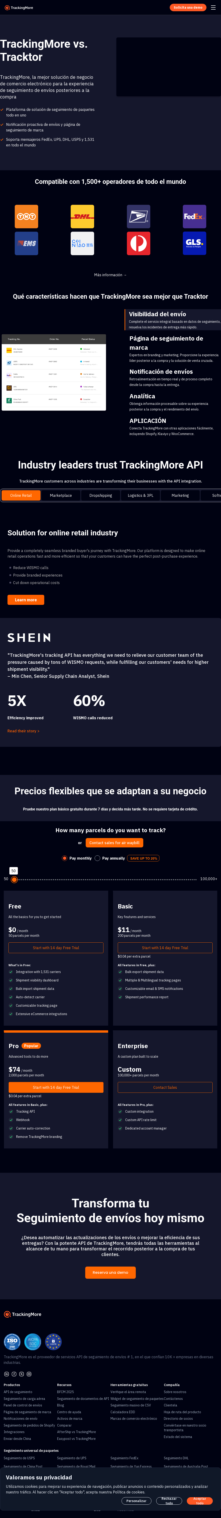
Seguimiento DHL (176, 1458)
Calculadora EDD (122, 1412)
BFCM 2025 (65, 1392)
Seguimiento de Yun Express (131, 1466)
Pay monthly (81, 858)
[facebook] (14, 1373)
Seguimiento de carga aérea (24, 1399)
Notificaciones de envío (20, 1418)
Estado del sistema (178, 1437)
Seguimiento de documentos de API (83, 1399)
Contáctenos (173, 1399)
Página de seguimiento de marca (27, 1412)
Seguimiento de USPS (19, 1458)
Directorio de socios (178, 1418)
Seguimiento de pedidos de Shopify (29, 1425)
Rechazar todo (169, 1501)
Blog (60, 1405)
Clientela (170, 1405)
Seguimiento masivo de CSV (130, 1405)
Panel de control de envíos (23, 1405)
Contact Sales (165, 1087)
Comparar (64, 1425)
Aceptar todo (199, 1501)
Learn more (26, 600)
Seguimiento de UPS (71, 1458)
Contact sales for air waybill (114, 842)
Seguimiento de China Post (23, 1466)
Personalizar (136, 1501)
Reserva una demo (110, 1272)
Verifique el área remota (128, 1392)
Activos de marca (69, 1418)
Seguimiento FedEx (124, 1458)
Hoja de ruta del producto (182, 1412)
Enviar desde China (17, 1439)
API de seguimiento (18, 1392)
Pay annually (113, 858)
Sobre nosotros (175, 1392)
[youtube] (29, 1373)
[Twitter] (21, 1373)
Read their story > (23, 731)
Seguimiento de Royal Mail (76, 1466)
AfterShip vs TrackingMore (76, 1432)
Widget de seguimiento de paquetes (137, 1399)
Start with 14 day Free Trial (56, 947)
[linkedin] (6, 1373)
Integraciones (14, 1432)
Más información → (110, 274)
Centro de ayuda (69, 1412)
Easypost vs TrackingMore (76, 1439)
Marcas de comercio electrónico (133, 1418)
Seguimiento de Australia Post (186, 1466)
